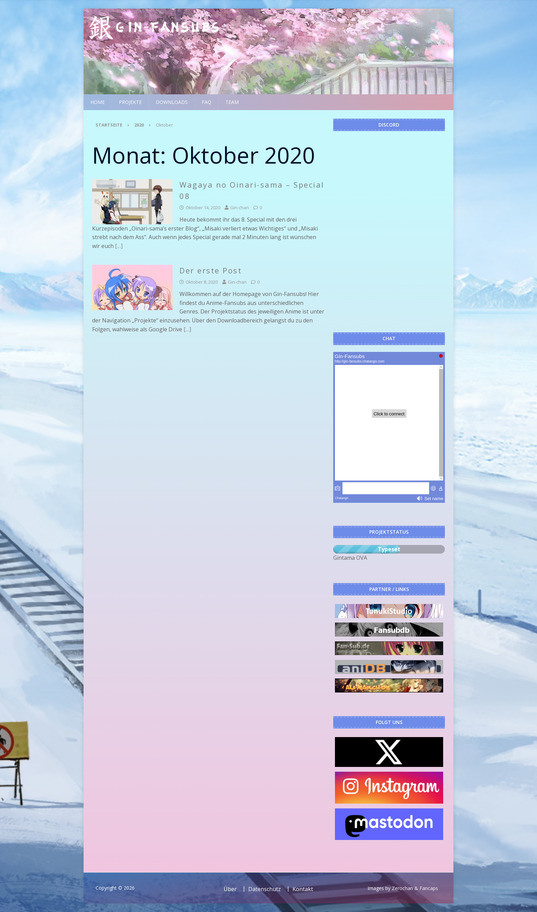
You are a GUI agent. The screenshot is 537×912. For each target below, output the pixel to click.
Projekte (130, 102)
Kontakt (302, 889)
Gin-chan (239, 207)
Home (97, 102)
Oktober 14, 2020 (203, 207)
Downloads (172, 102)
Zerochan (402, 888)
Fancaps (429, 888)
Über (230, 889)
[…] (119, 246)
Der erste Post (210, 270)
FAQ (206, 102)
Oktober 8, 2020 (202, 282)
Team (232, 102)
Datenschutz (264, 889)
